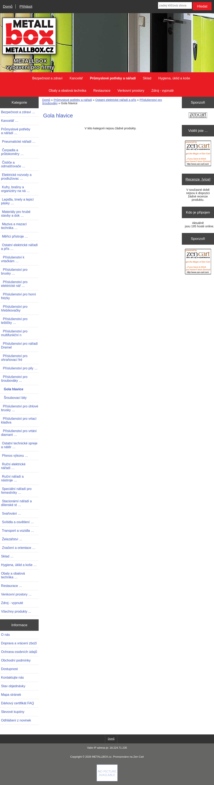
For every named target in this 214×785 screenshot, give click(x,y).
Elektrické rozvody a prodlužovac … (16, 176)
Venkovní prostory (131, 90)
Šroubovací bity (14, 397)
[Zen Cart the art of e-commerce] (198, 115)
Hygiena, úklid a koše (174, 78)
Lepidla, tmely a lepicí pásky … (17, 201)
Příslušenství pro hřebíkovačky (14, 308)
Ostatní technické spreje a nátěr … (19, 445)
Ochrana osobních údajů (19, 652)
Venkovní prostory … (16, 594)
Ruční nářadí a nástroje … (12, 478)
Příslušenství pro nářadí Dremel (19, 345)
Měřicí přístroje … (14, 236)
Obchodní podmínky (16, 660)
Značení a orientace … (18, 548)
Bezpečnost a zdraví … (18, 112)
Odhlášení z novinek (16, 720)
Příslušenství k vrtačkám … (12, 259)
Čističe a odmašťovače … (13, 164)
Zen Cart (138, 756)
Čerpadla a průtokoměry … (12, 152)
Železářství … (11, 539)
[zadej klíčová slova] (175, 5)
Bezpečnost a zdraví (47, 78)
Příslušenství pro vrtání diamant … (19, 432)
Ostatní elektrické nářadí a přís (115, 100)
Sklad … (7, 556)
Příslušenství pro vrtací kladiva (19, 420)
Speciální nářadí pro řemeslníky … (16, 490)
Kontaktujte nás (12, 677)
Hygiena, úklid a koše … (19, 565)
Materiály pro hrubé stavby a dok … (15, 213)
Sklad (147, 78)
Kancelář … (9, 120)
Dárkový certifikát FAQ (17, 703)
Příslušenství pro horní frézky (18, 296)
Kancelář (76, 78)
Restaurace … (11, 586)
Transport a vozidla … (17, 530)
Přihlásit (25, 6)
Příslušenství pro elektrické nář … (14, 284)
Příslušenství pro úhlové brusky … (19, 408)
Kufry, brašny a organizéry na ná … (15, 189)
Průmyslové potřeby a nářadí (73, 100)
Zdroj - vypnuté (162, 90)
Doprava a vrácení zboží (19, 643)
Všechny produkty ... (16, 611)
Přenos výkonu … (14, 455)
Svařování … (11, 513)
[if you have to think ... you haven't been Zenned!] (107, 780)
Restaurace (101, 90)
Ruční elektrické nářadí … (13, 466)
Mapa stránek (11, 694)
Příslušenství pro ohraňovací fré (14, 357)
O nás (5, 634)
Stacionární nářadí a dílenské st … (16, 503)
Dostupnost (9, 669)
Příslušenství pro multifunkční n (14, 333)
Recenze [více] (198, 179)
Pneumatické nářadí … (18, 141)
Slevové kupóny (12, 712)
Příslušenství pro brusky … (14, 271)
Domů (8, 6)
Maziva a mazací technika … (14, 226)
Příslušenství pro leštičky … (14, 320)
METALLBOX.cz (101, 756)
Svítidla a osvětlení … (17, 522)
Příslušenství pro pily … (19, 368)
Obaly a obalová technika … (13, 575)
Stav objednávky (13, 686)
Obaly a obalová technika (67, 90)
